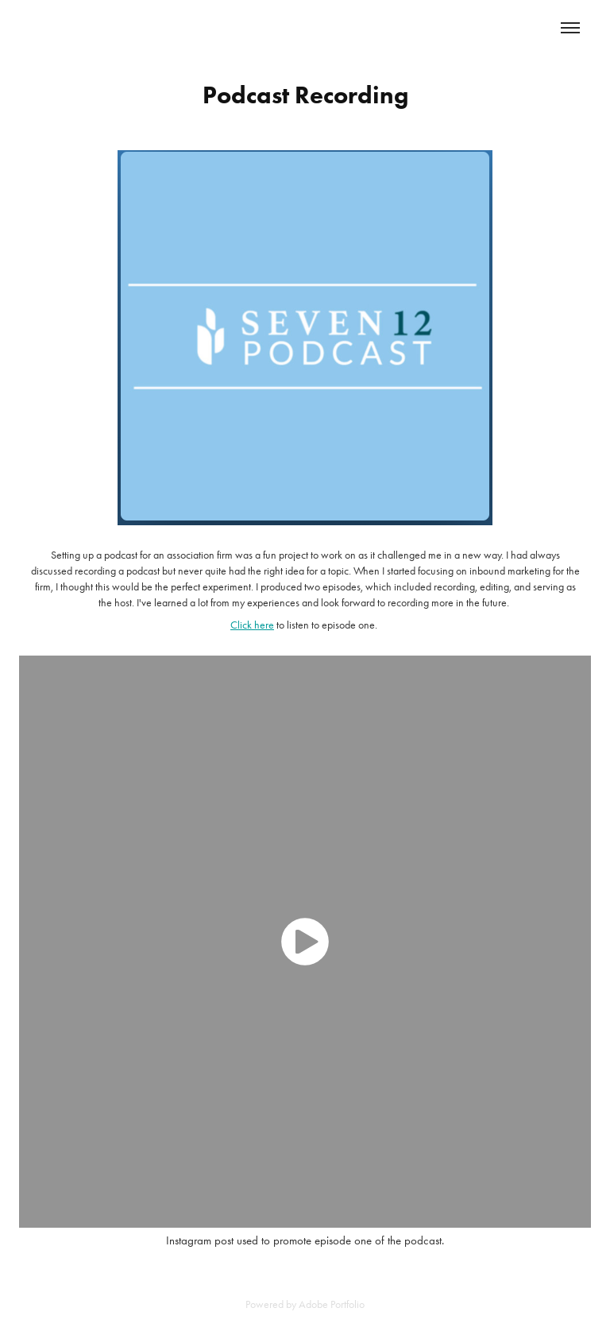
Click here (252, 625)
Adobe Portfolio (332, 1304)
